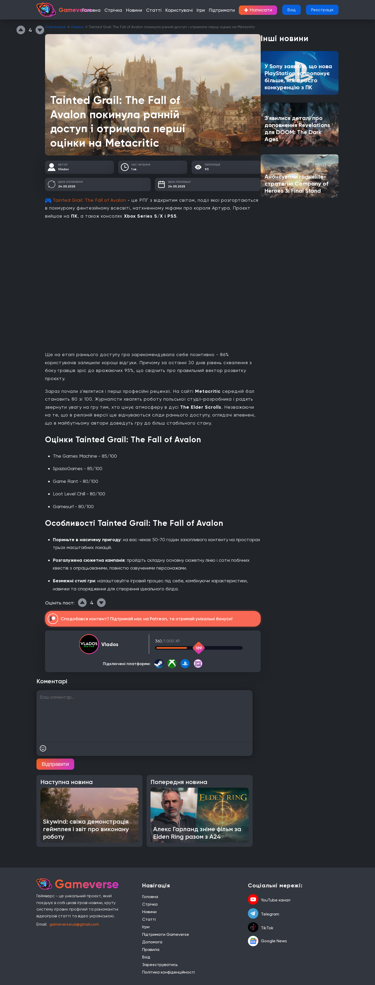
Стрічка (124, 10)
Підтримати (222, 10)
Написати (255, 10)
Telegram (263, 914)
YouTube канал (269, 900)
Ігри (203, 10)
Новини (143, 10)
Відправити (55, 764)
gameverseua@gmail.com (74, 924)
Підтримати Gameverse (165, 934)
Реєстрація (322, 9)
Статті (161, 10)
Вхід (292, 9)
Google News (267, 941)
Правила (150, 949)
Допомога (152, 941)
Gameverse (55, 27)
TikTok (260, 927)
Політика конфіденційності (168, 972)
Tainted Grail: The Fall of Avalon (90, 200)
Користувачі (184, 10)
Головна (105, 10)
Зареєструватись (160, 964)
